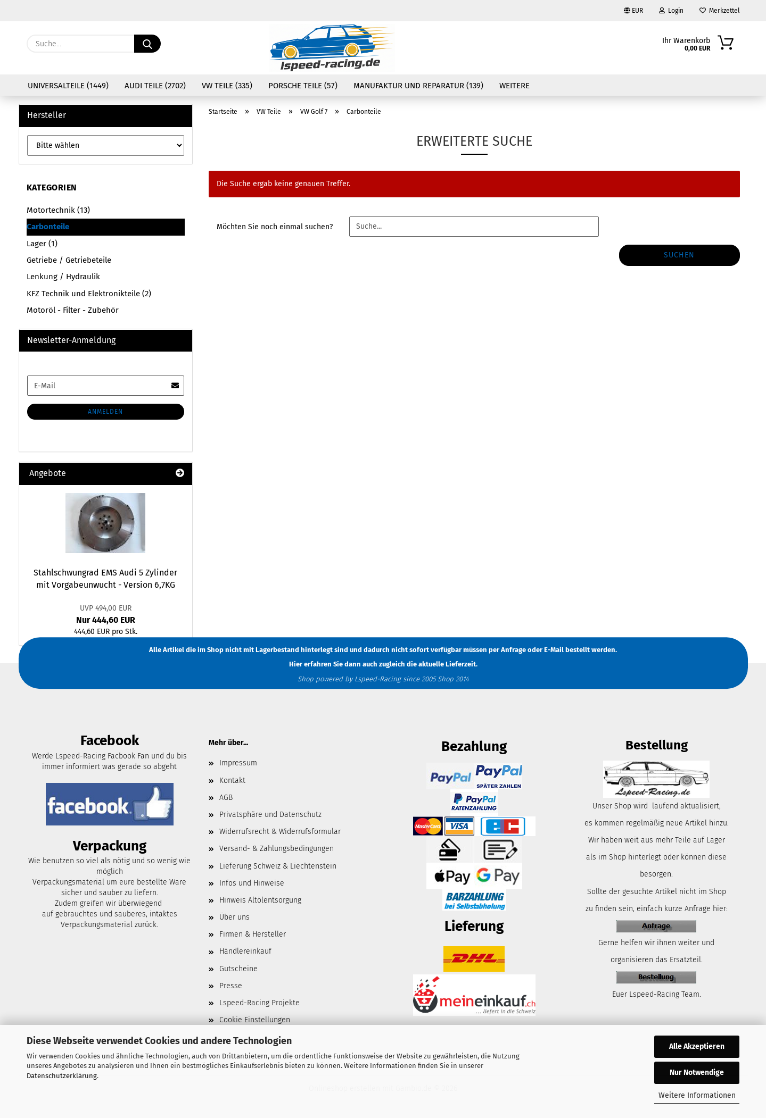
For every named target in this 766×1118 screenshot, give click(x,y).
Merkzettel (719, 10)
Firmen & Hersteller (252, 934)
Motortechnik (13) (58, 210)
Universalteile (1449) (68, 85)
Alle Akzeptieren (696, 1046)
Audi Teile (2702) (155, 85)
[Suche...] (147, 44)
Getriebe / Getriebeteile (69, 260)
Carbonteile (48, 226)
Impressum (238, 762)
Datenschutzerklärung (62, 1076)
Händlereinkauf (245, 951)
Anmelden (105, 411)
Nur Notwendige (697, 1072)
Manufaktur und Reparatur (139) (418, 85)
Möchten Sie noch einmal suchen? (275, 226)
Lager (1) (42, 243)
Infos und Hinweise (251, 883)
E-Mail (554, 650)
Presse (230, 985)
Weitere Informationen (697, 1095)
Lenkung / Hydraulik (63, 276)
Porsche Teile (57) (302, 85)
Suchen (679, 255)
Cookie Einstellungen (254, 1019)
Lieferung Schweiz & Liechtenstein (277, 866)
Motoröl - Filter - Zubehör (73, 310)
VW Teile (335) (227, 85)
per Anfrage (507, 650)
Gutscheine (238, 968)
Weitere (514, 85)
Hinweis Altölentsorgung (260, 900)
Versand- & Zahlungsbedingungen (276, 848)
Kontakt (232, 780)
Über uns (234, 917)
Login (671, 10)
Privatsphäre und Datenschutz (270, 814)
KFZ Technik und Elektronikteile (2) (89, 293)
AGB (226, 797)
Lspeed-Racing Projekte (259, 1002)
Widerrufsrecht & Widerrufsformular (280, 831)
